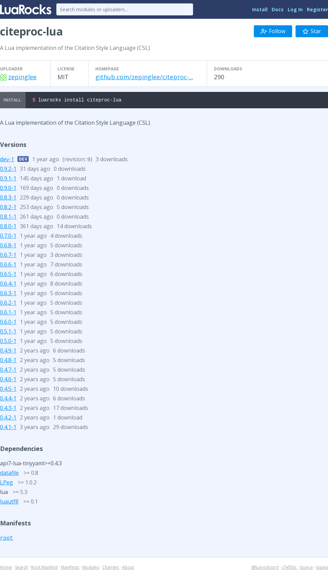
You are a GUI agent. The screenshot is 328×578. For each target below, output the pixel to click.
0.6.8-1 (8, 246)
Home (6, 568)
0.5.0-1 (8, 342)
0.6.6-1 (8, 265)
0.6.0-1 (8, 323)
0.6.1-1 (8, 313)
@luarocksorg (264, 568)
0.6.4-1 (8, 284)
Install (260, 9)
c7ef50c (290, 568)
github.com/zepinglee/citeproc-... (144, 77)
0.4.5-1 (8, 390)
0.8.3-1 (8, 198)
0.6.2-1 (8, 303)
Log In (295, 9)
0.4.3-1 (8, 409)
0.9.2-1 (8, 170)
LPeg (6, 483)
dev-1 (7, 160)
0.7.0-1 (8, 236)
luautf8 (9, 502)
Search (21, 568)
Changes (110, 568)
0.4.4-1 (8, 399)
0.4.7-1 (8, 370)
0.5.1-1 (8, 332)
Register (317, 9)
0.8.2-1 (8, 208)
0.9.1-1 (8, 179)
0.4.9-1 (8, 351)
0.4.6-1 (8, 380)
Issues (322, 568)
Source (306, 568)
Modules (90, 568)
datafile (9, 474)
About (128, 568)
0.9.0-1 (8, 189)
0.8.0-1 (8, 227)
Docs (278, 9)
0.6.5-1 (8, 275)
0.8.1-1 (8, 217)
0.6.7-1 (8, 256)
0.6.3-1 (8, 294)
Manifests (70, 568)
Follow (273, 31)
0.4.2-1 (8, 418)
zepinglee (22, 77)
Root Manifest (44, 568)
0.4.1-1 (8, 428)
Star (311, 31)
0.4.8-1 (8, 361)
